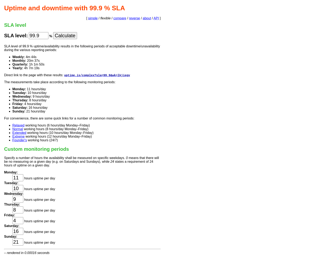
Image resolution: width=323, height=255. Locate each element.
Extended (19, 133)
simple (93, 18)
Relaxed (18, 125)
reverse (134, 18)
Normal (17, 129)
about (147, 18)
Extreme (18, 136)
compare (120, 18)
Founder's (19, 140)
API (156, 18)
